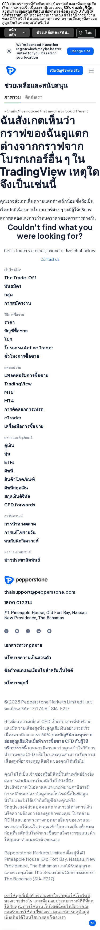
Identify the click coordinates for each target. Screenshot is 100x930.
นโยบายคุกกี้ (16, 682)
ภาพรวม (12, 97)
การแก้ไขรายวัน (20, 532)
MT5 (9, 392)
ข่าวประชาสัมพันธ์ (22, 560)
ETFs (9, 462)
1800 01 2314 (18, 602)
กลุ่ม (8, 294)
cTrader (12, 417)
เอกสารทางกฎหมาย (23, 644)
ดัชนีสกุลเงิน (16, 487)
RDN (9, 819)
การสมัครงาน (17, 303)
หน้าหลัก (17, 32)
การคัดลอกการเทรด (23, 409)
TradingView (18, 383)
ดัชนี (8, 470)
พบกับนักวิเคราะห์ (21, 541)
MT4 (9, 400)
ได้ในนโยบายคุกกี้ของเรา (42, 917)
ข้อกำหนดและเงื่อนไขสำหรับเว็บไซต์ (38, 670)
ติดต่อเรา (33, 97)
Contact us (50, 259)
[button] (92, 923)
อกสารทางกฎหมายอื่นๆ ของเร (52, 819)
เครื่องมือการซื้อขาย (23, 426)
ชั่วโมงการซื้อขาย (21, 356)
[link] (9, 51)
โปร (8, 339)
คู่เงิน (9, 445)
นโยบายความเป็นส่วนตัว (27, 657)
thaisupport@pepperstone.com (39, 592)
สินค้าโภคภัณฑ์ (19, 479)
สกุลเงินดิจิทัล (17, 496)
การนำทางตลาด (20, 524)
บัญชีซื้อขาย (15, 330)
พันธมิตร (12, 286)
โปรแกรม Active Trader (28, 347)
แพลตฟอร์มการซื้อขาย (26, 375)
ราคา (9, 322)
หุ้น (7, 454)
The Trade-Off (20, 277)
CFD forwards (19, 504)
